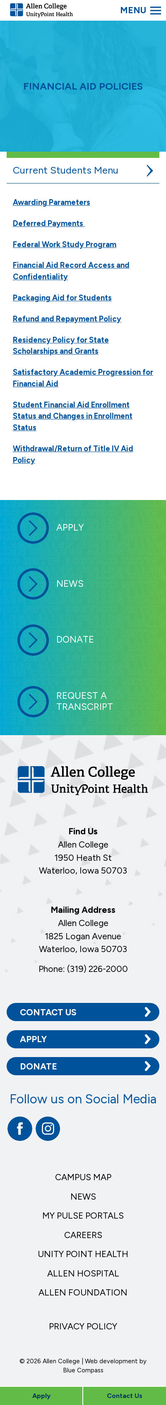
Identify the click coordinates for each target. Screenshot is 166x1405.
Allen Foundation (83, 1292)
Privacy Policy (83, 1326)
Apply (33, 1039)
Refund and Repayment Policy (67, 319)
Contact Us (48, 1012)
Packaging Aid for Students (62, 297)
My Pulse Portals (83, 1215)
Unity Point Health (83, 1254)
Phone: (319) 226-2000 (83, 969)
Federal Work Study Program (64, 244)
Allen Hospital (83, 1273)
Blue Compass (83, 1370)
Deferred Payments (49, 223)
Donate (38, 1066)
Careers (83, 1235)
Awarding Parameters (51, 202)
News (83, 1196)
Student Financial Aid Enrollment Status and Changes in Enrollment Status (72, 416)
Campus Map (83, 1177)
